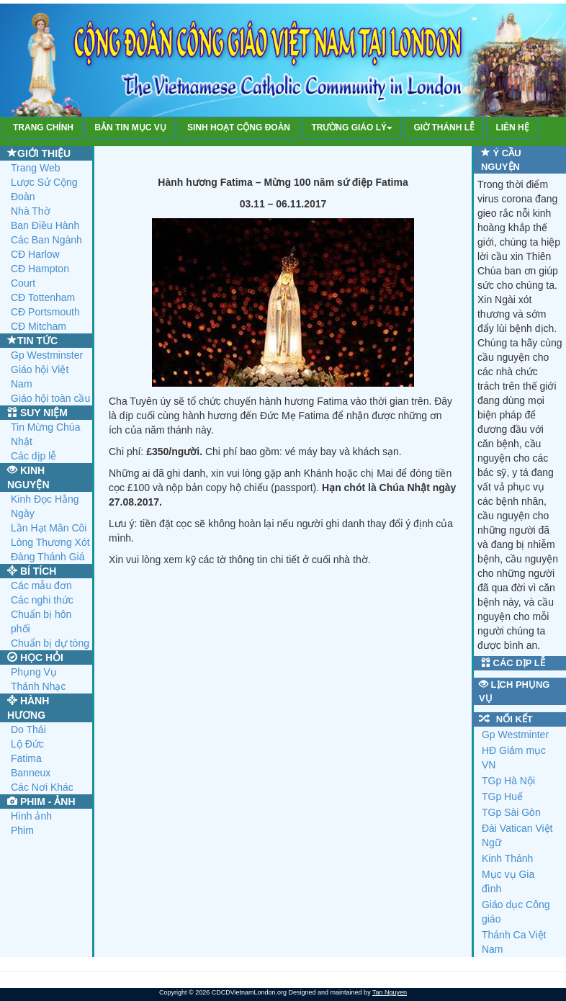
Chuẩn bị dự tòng (50, 643)
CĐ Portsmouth (45, 312)
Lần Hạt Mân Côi (48, 528)
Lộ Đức (27, 744)
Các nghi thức (42, 600)
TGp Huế (502, 796)
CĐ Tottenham (43, 297)
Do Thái (28, 729)
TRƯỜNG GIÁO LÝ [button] (351, 127)
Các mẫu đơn (41, 585)
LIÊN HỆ (512, 127)
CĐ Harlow (35, 254)
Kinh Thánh (507, 858)
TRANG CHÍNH (43, 127)
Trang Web (35, 168)
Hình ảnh (31, 816)
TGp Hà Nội (508, 780)
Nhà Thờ (30, 211)
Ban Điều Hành (45, 225)
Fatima (26, 758)
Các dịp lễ (33, 456)
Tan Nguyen (389, 992)
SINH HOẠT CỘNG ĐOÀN (238, 127)
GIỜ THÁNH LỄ (444, 127)
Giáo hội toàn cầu (50, 398)
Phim (22, 830)
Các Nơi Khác (42, 787)
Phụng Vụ (34, 672)
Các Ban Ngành (46, 240)
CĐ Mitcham (38, 326)
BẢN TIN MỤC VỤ (130, 127)
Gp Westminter (515, 734)
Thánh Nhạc (38, 686)
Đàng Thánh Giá (47, 556)
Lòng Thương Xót (50, 542)
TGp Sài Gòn (511, 812)
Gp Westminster (47, 355)
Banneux (30, 772)
